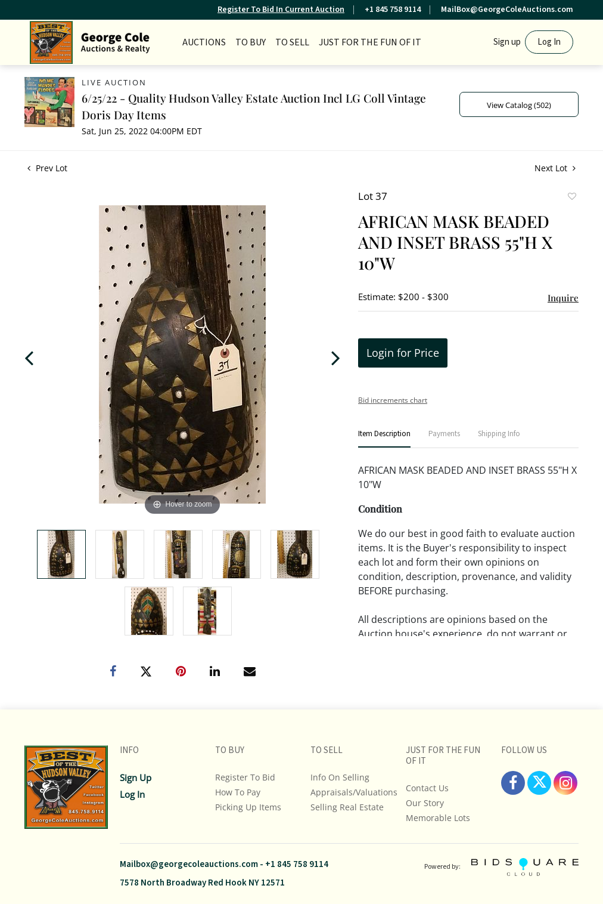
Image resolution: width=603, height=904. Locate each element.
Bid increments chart (392, 400)
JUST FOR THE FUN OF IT (370, 42)
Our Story (425, 803)
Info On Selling (339, 777)
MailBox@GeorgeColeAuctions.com (507, 10)
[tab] (384, 439)
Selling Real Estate (347, 807)
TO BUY (250, 42)
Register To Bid (245, 777)
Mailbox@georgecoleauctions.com (189, 864)
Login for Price (402, 352)
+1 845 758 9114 (393, 10)
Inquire (563, 298)
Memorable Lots (438, 817)
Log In (549, 42)
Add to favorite (571, 197)
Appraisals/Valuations (353, 792)
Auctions (204, 42)
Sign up (507, 42)
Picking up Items (248, 807)
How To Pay (237, 792)
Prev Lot (47, 168)
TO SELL (292, 42)
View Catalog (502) (519, 105)
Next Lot (555, 168)
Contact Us (427, 788)
